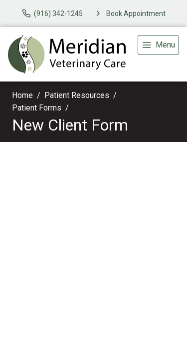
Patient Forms (36, 107)
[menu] (158, 45)
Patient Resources (76, 95)
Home (22, 95)
